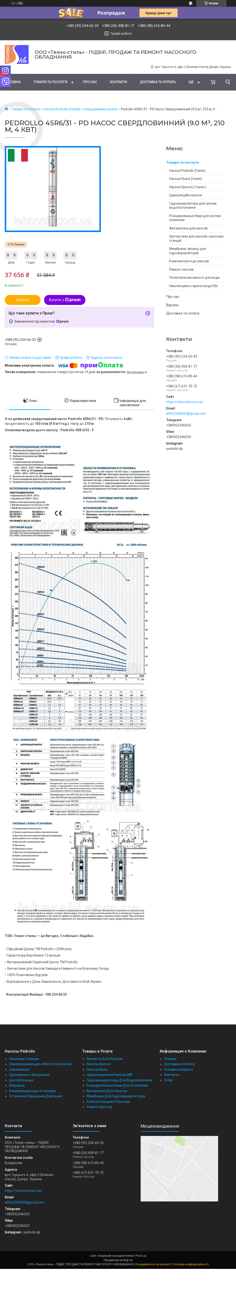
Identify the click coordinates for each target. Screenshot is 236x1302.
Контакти (118, 82)
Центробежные (21, 1080)
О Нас (168, 1080)
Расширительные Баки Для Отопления (117, 1085)
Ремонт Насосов (99, 1107)
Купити (22, 300)
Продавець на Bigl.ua (118, 1260)
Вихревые (17, 1085)
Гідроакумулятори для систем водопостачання (192, 206)
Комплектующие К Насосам (108, 1102)
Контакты (171, 1075)
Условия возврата (178, 1069)
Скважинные (19, 1069)
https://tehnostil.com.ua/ (185, 402)
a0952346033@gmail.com (186, 413)
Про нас (90, 82)
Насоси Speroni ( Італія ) (187, 187)
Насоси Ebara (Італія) (185, 179)
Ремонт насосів (181, 269)
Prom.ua (140, 1255)
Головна (13, 82)
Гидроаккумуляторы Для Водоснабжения (119, 1080)
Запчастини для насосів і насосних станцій (196, 238)
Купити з (65, 300)
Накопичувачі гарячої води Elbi (193, 286)
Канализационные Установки (32, 1091)
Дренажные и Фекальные (29, 1075)
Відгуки (172, 305)
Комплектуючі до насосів (189, 261)
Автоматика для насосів (188, 228)
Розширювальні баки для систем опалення (195, 218)
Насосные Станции (24, 1059)
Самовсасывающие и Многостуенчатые (40, 1064)
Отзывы (170, 1059)
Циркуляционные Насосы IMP (110, 1075)
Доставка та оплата (158, 82)
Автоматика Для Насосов (107, 1091)
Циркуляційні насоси (185, 195)
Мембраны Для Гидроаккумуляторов (116, 1096)
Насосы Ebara (97, 1069)
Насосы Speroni (99, 1064)
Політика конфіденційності (190, 1264)
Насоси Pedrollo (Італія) (62, 109)
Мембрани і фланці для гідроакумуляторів (187, 251)
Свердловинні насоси (100, 109)
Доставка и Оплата (179, 1064)
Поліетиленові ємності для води (194, 277)
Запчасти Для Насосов (105, 1059)
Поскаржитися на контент (152, 1264)
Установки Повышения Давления (35, 1096)
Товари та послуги (50, 82)
